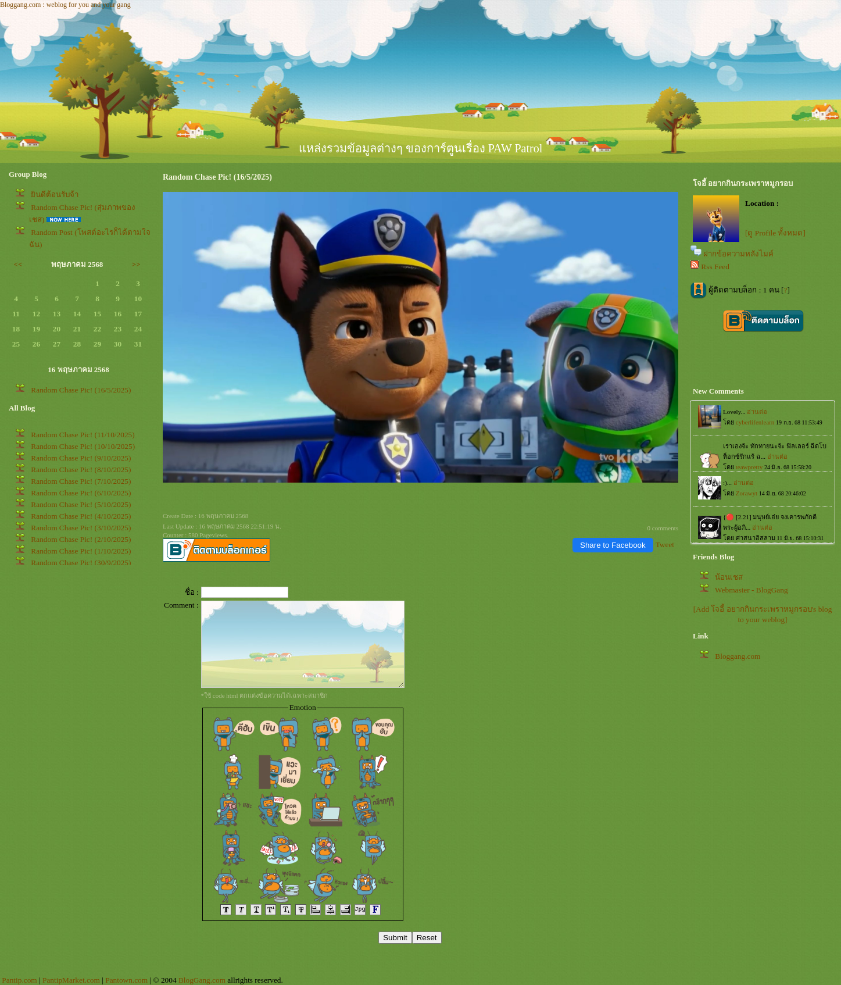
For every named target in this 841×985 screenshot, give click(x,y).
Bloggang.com (737, 656)
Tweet (665, 544)
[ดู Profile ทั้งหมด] (775, 233)
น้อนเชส (729, 577)
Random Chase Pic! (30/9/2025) (81, 562)
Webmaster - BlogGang (751, 590)
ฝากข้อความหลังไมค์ (738, 253)
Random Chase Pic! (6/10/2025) (81, 492)
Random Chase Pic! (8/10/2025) (81, 469)
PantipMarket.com (71, 980)
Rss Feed (715, 266)
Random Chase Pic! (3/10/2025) (81, 527)
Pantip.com (19, 980)
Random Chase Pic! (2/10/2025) (81, 539)
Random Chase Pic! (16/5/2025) (81, 390)
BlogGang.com (202, 980)
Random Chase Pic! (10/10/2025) (83, 446)
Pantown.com (126, 980)
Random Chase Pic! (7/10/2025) (81, 481)
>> (136, 264)
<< (18, 264)
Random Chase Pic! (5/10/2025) (81, 504)
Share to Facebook (613, 545)
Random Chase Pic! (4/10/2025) (81, 516)
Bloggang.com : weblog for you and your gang (65, 5)
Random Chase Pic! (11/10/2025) (82, 434)
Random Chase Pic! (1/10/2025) (81, 551)
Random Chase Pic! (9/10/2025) (81, 458)
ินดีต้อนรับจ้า (54, 194)
